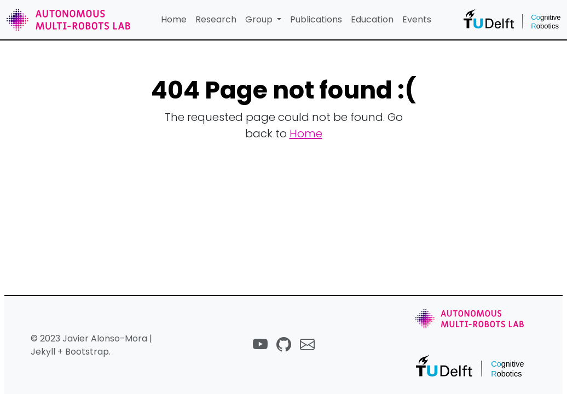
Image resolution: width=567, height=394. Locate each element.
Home (174, 19)
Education (372, 19)
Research (215, 19)
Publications (316, 19)
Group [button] (260, 19)
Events (416, 19)
